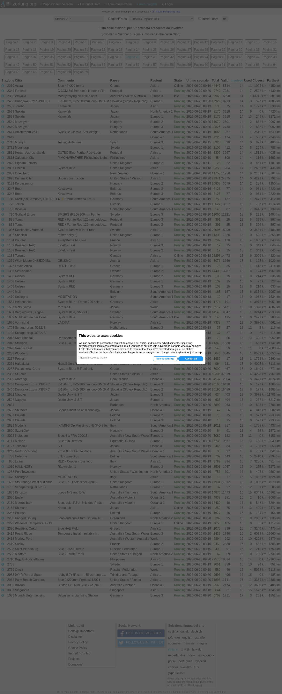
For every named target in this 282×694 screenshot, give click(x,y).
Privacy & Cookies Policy (93, 357)
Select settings (165, 358)
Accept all (191, 358)
